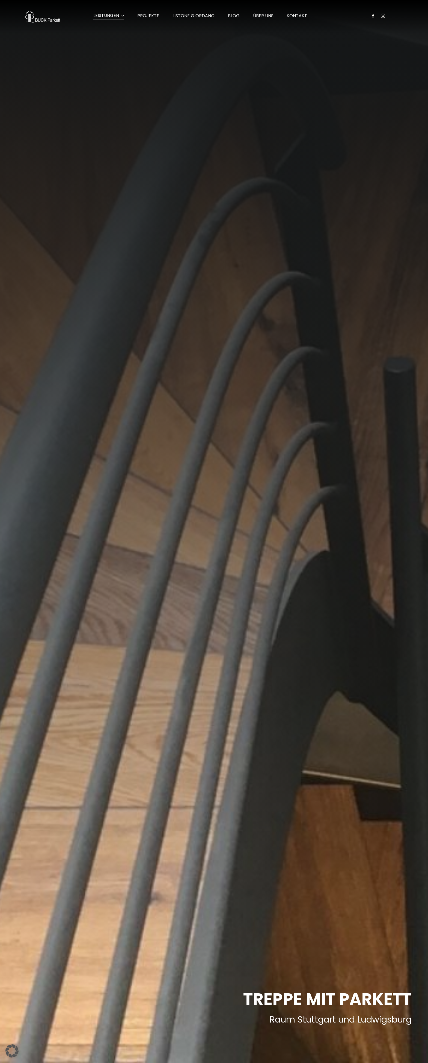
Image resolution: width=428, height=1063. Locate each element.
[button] (12, 1051)
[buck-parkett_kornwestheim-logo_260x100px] (43, 13)
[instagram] (383, 16)
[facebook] (373, 16)
